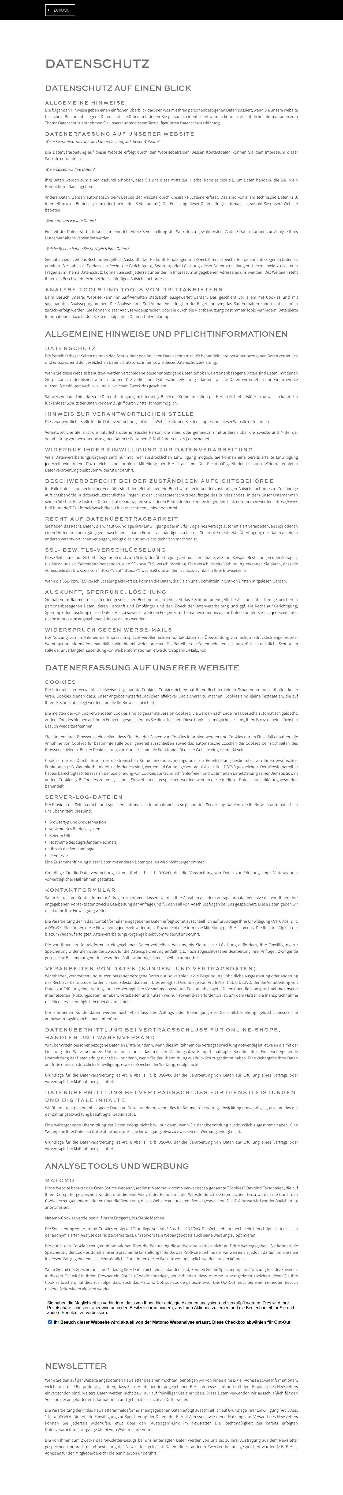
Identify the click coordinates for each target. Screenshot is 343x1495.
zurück (60, 10)
